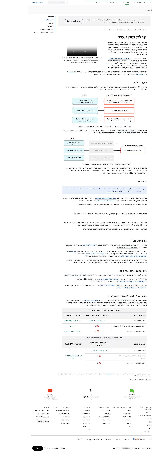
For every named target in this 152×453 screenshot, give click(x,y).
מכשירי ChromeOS (76, 417)
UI (125, 10)
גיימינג (101, 410)
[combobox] (30, 2)
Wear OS (79, 414)
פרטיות (100, 423)
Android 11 (58, 423)
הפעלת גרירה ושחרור (84, 191)
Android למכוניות (77, 420)
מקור (121, 422)
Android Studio (9, 2)
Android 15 (58, 410)
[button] (140, 25)
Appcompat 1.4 (112, 74)
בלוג (69, 2)
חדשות (121, 425)
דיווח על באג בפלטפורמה (12, 410)
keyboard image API (63, 301)
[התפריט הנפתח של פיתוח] (94, 2)
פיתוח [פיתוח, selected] (99, 2)
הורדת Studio (37, 420)
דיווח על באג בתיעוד (14, 414)
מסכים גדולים (78, 410)
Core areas (134, 10)
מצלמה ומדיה (98, 420)
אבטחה (120, 419)
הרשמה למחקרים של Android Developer (14, 420)
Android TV (78, 423)
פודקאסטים (119, 431)
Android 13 (58, 417)
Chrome (89, 439)
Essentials (127, 2)
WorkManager (44, 251)
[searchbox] (139, 17)
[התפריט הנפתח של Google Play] (78, 2)
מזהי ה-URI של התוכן (61, 245)
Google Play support (14, 417)
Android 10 (58, 426)
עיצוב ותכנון (112, 2)
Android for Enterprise (116, 416)
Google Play (85, 2)
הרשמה (9, 448)
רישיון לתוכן (82, 374)
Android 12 (58, 420)
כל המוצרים (51, 439)
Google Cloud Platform (66, 439)
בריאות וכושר (99, 417)
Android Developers (112, 30)
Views (118, 10)
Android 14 (58, 414)
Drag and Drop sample (95, 189)
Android (120, 412)
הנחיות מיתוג (108, 448)
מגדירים (59, 254)
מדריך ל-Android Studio (33, 410)
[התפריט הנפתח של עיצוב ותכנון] (105, 2)
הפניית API (38, 417)
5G (102, 426)
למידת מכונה (99, 414)
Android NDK (37, 423)
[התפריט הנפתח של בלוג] (65, 2)
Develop (146, 10)
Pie (61, 429)
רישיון (115, 448)
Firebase (80, 439)
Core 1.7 (43, 72)
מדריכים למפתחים (35, 414)
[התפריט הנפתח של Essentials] (121, 2)
